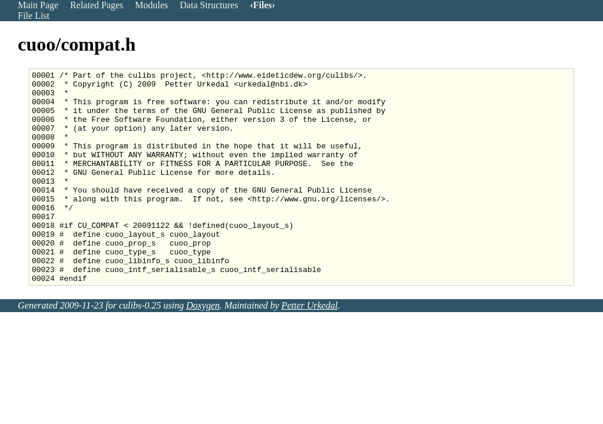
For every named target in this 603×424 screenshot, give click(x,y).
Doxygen (203, 348)
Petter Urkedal (309, 348)
